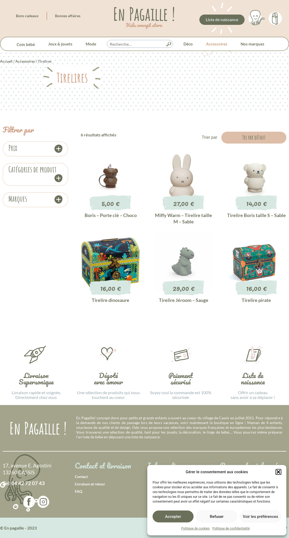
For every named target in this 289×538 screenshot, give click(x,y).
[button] (278, 472)
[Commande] (253, 138)
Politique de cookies (195, 528)
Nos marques (252, 44)
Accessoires (216, 44)
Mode (91, 44)
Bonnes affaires (67, 15)
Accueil (6, 61)
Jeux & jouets (60, 44)
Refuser (216, 516)
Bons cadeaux (27, 15)
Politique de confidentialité (231, 528)
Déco (188, 44)
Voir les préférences (260, 516)
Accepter (173, 516)
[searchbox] (139, 44)
